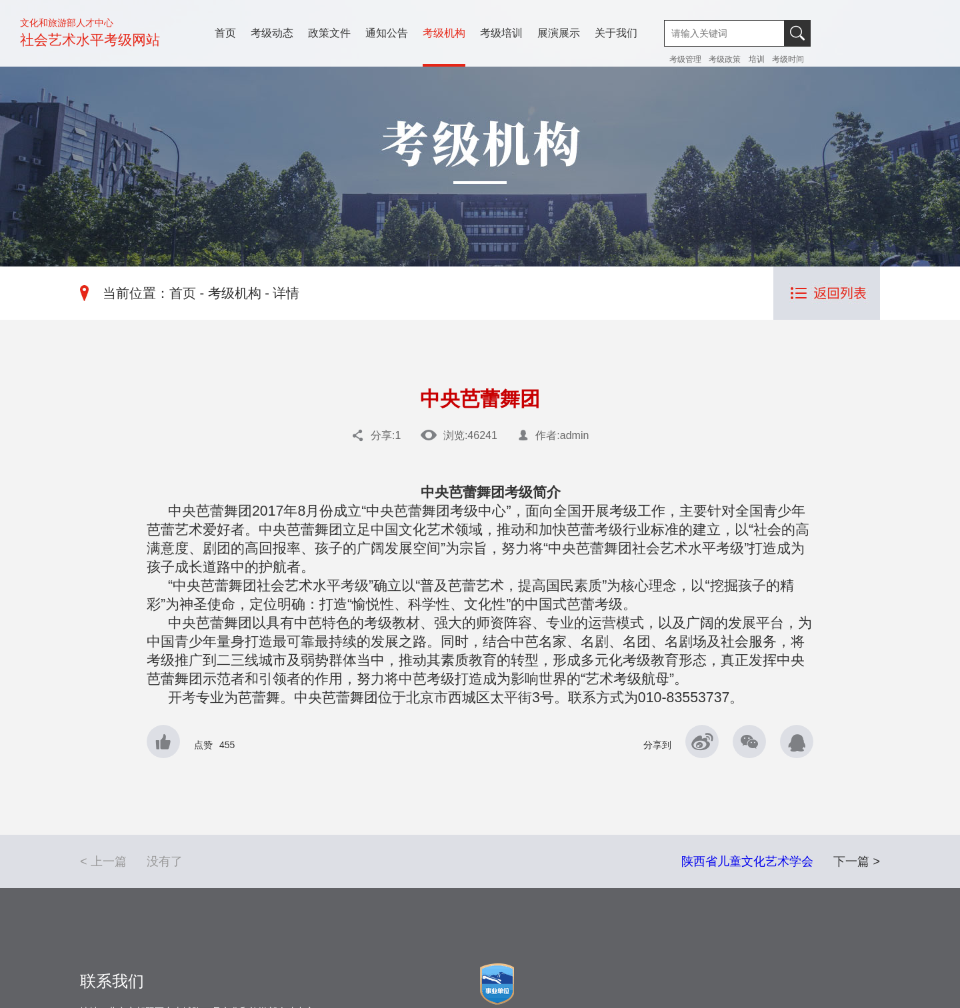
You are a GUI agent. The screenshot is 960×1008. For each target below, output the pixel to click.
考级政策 (725, 59)
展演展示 (558, 33)
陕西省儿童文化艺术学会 (747, 861)
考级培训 (501, 33)
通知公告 (386, 33)
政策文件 (329, 33)
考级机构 (444, 33)
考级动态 (272, 33)
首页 (225, 33)
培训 (757, 59)
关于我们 (616, 33)
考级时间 (788, 59)
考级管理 (686, 59)
